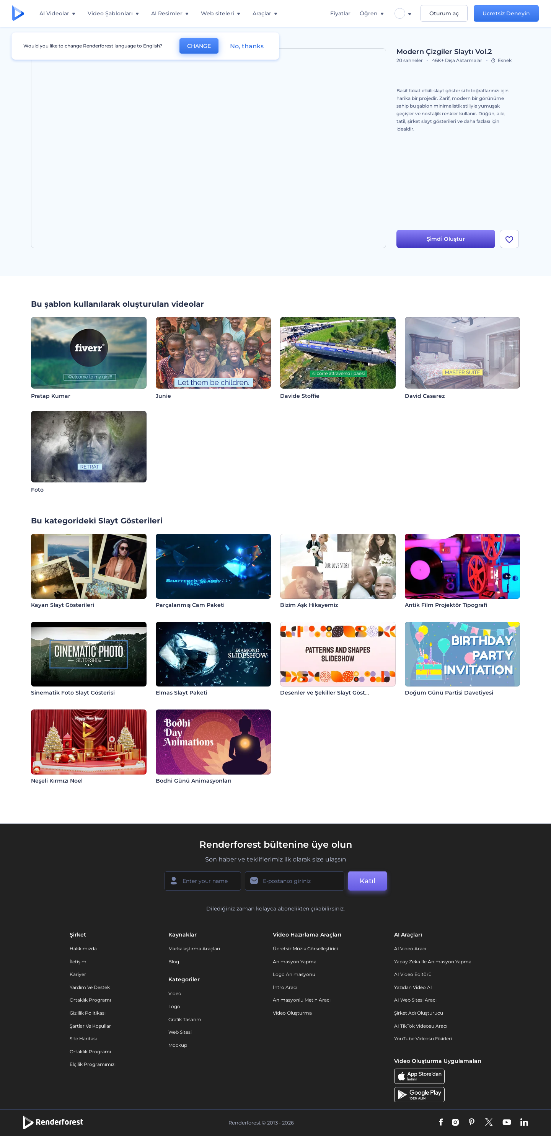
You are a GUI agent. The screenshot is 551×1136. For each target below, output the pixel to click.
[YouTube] (506, 1122)
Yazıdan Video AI (413, 987)
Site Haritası (83, 1038)
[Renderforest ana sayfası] (18, 13)
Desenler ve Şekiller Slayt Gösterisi (328, 692)
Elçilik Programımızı (93, 1064)
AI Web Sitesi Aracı (415, 1000)
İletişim (78, 961)
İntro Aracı (285, 987)
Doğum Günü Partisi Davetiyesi (449, 692)
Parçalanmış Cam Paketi (190, 605)
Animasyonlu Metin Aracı (302, 1000)
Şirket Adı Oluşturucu (418, 1013)
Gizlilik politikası (88, 1013)
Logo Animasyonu (294, 974)
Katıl (367, 881)
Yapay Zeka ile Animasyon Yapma (432, 961)
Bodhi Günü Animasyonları (193, 780)
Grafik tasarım (184, 1019)
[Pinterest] (471, 1122)
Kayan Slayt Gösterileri (62, 605)
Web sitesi (180, 1032)
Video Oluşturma (292, 1013)
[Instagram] (455, 1122)
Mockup (177, 1045)
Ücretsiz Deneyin (506, 13)
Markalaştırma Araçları (194, 948)
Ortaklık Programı (90, 1000)
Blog (173, 961)
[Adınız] (203, 881)
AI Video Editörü (413, 974)
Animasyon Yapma (294, 961)
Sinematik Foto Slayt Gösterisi (73, 692)
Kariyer (78, 974)
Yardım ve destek (90, 987)
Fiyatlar (340, 13)
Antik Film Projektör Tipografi (446, 605)
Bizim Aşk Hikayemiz (309, 605)
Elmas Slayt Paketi (181, 692)
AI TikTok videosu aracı (420, 1026)
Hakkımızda (83, 948)
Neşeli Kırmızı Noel (57, 780)
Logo (174, 1006)
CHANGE (199, 45)
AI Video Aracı (410, 948)
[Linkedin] (524, 1122)
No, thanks (247, 46)
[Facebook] (441, 1122)
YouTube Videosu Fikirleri (423, 1038)
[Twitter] (488, 1122)
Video (174, 993)
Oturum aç (444, 13)
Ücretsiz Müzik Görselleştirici (305, 948)
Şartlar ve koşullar (90, 1026)
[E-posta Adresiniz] (294, 881)
